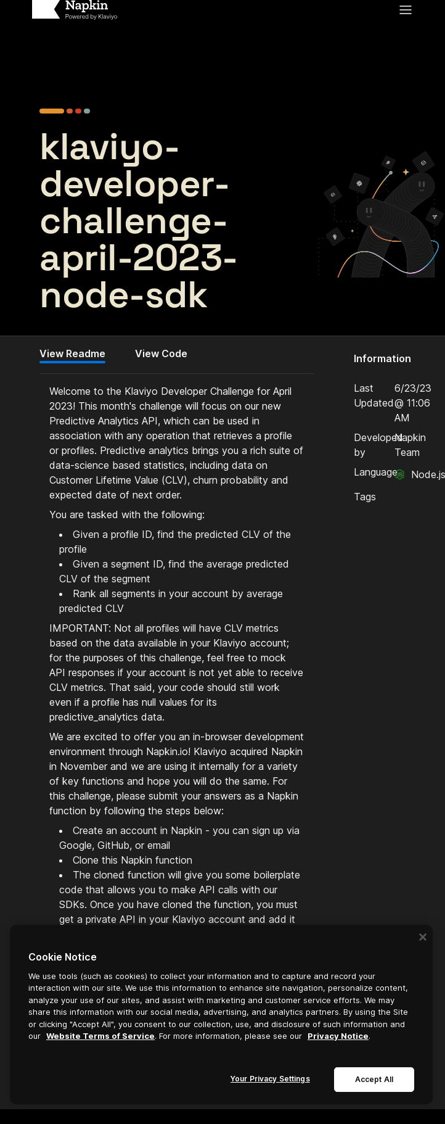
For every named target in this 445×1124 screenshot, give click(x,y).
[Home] (74, 10)
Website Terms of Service (100, 1036)
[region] (221, 1014)
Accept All (374, 1079)
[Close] (423, 937)
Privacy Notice (338, 1036)
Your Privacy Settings (270, 1078)
